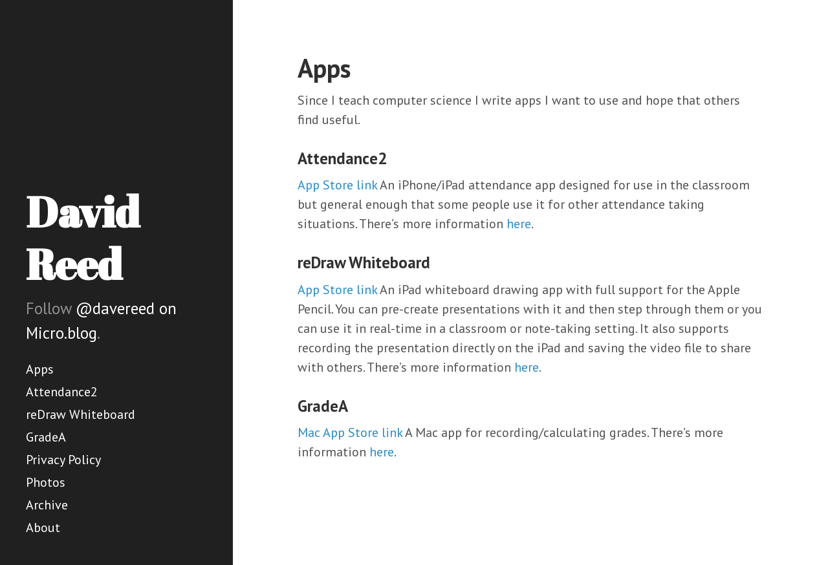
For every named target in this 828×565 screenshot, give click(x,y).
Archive (47, 504)
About (43, 527)
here (519, 223)
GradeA (46, 437)
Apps (40, 369)
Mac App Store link (350, 432)
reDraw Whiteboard (80, 414)
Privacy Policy (63, 459)
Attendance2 (62, 391)
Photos (45, 482)
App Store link (337, 184)
